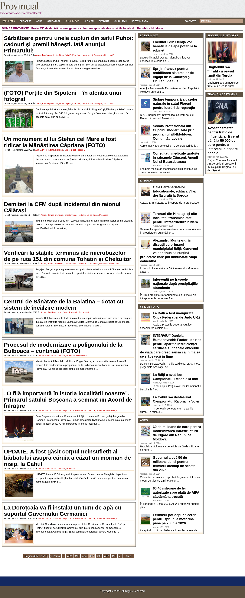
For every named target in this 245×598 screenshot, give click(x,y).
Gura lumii (120, 21)
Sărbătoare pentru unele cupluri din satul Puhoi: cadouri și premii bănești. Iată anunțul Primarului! (68, 44)
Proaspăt (25, 21)
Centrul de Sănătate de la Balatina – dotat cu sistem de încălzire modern (63, 304)
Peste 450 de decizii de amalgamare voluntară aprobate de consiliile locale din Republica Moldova (97, 28)
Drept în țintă (140, 21)
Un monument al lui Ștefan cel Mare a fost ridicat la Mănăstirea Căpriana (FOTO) (60, 142)
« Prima (55, 556)
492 (69, 556)
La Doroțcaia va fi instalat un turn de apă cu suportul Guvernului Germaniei (62, 510)
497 (106, 556)
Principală (8, 21)
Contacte (190, 21)
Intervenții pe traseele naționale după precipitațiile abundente (175, 284)
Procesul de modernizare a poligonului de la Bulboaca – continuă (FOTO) (63, 348)
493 (77, 556)
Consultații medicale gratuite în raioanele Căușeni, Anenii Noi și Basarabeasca (176, 158)
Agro (39, 21)
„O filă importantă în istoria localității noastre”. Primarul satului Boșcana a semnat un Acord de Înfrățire (68, 399)
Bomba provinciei (50, 55)
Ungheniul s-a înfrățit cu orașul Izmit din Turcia (220, 71)
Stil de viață (108, 55)
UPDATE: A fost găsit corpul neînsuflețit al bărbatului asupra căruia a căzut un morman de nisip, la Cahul (67, 457)
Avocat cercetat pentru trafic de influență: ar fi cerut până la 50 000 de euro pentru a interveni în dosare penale (223, 140)
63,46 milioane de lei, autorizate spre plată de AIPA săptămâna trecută (176, 492)
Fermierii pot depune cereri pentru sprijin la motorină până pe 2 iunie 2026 (175, 519)
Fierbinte (104, 21)
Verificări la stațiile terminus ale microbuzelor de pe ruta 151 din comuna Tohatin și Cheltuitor (67, 256)
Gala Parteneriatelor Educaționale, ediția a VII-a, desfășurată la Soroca (175, 191)
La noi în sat (72, 21)
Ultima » (128, 556)
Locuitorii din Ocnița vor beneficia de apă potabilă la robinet (175, 46)
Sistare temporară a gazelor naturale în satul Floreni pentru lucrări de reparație (175, 104)
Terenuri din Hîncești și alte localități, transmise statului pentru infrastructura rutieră (175, 218)
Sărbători (53, 21)
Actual (38, 55)
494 (84, 556)
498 (114, 556)
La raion (89, 21)
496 (99, 556)
